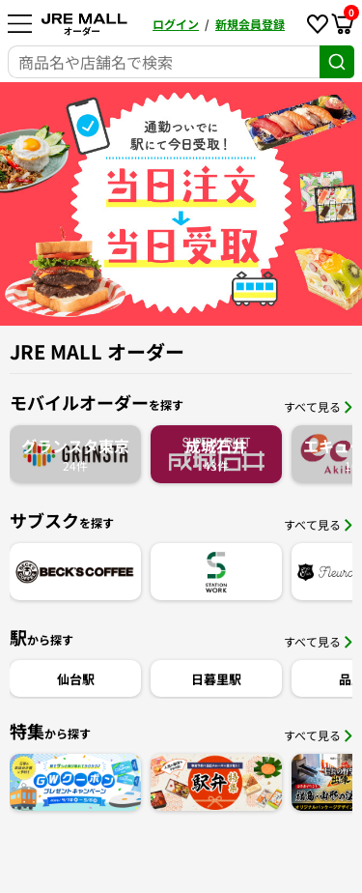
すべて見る (318, 406)
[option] (181, 204)
